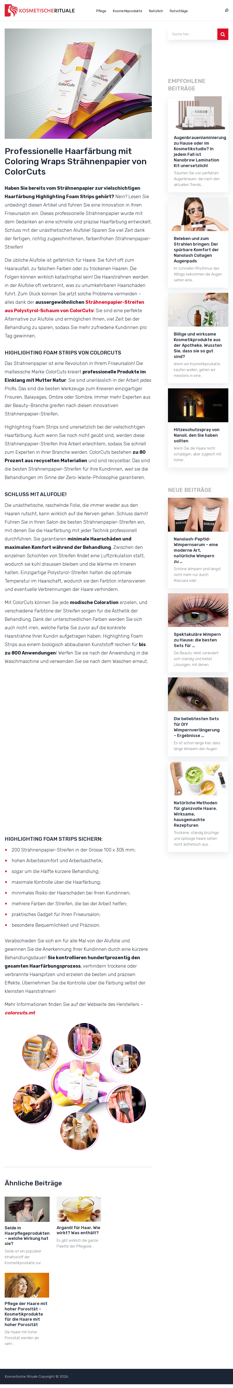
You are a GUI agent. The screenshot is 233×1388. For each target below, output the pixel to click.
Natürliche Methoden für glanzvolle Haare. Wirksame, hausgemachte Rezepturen (195, 814)
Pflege (101, 11)
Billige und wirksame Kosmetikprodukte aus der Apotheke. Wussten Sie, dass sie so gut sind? (198, 345)
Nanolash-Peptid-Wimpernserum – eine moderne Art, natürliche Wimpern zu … (196, 550)
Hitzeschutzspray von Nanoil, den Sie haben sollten (196, 435)
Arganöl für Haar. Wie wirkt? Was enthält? (78, 1230)
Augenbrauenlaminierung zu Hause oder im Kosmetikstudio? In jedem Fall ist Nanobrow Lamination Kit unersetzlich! (200, 151)
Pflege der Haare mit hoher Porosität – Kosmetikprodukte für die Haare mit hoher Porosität (26, 1314)
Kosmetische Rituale (21, 1376)
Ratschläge (179, 11)
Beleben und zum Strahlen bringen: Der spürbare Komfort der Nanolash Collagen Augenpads (196, 250)
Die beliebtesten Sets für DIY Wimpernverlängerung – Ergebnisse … (197, 727)
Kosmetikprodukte (127, 11)
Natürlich (156, 11)
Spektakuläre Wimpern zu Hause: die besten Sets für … (197, 640)
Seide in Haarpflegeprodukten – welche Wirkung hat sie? (27, 1235)
